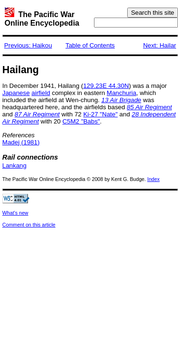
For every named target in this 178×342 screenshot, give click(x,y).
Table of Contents (90, 45)
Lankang (14, 165)
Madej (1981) (21, 142)
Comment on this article (29, 225)
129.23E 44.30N (106, 85)
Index (153, 179)
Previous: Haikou (28, 45)
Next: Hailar (159, 45)
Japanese (16, 92)
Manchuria (121, 92)
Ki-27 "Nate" (100, 114)
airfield (40, 92)
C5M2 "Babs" (81, 121)
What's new (15, 213)
